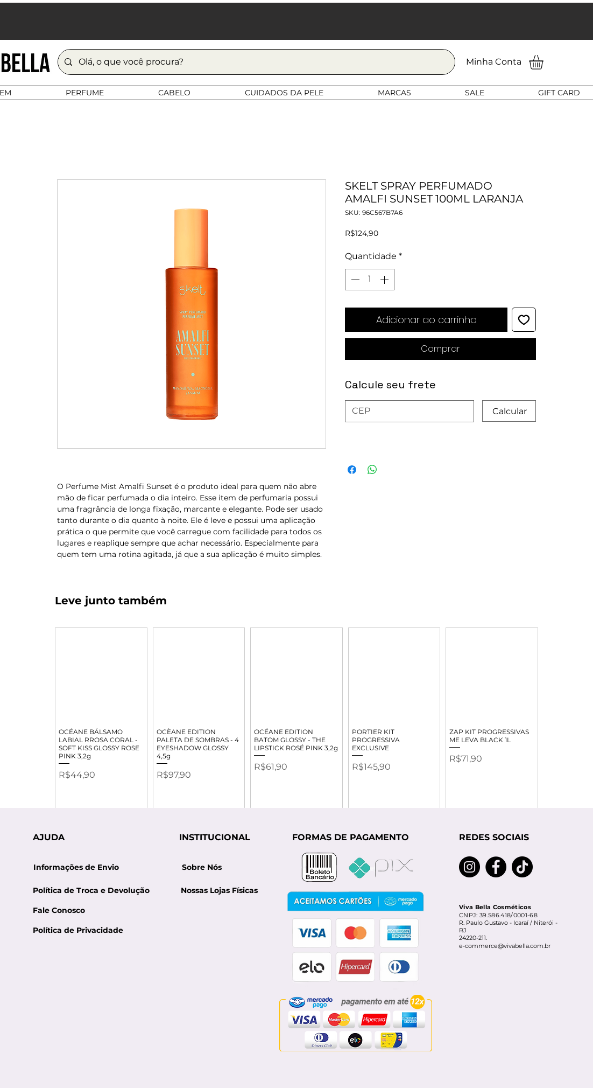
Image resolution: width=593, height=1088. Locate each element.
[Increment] (385, 279)
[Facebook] (495, 866)
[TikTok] (522, 866)
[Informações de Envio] (76, 867)
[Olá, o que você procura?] (255, 62)
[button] (544, 62)
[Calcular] (509, 411)
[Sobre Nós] (201, 867)
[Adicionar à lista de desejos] (524, 320)
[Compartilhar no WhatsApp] (372, 469)
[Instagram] (469, 866)
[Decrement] (354, 279)
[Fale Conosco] (59, 910)
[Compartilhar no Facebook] (351, 469)
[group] (296, 725)
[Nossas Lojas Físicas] (219, 891)
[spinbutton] (370, 279)
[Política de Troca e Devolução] (95, 891)
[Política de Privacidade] (78, 930)
